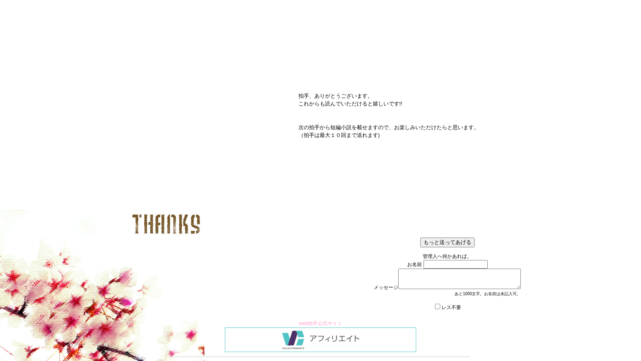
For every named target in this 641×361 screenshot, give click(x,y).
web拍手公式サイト (320, 323)
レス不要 (451, 307)
